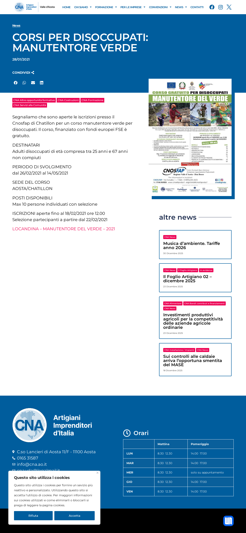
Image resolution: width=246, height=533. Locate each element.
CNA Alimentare (172, 303)
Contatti (196, 7)
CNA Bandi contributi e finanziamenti (204, 303)
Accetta (74, 516)
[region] (54, 498)
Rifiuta (33, 516)
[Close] (97, 473)
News (181, 7)
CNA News (169, 237)
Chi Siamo (82, 7)
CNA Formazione (92, 100)
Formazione (106, 7)
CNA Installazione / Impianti (179, 350)
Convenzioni (160, 7)
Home (66, 7)
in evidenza (206, 270)
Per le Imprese (132, 7)
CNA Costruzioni (68, 100)
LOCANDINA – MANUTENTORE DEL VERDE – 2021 (63, 228)
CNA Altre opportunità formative (34, 100)
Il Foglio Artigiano (187, 270)
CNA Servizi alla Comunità (29, 105)
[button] (23, 72)
